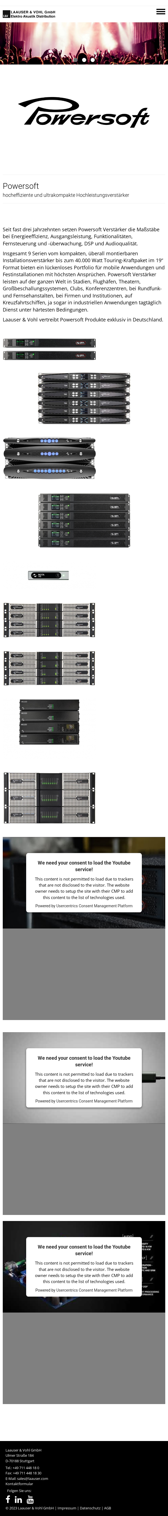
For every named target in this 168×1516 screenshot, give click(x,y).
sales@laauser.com (32, 1478)
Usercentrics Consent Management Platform (94, 906)
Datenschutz (90, 1508)
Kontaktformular (19, 1483)
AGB (107, 1508)
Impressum (67, 1508)
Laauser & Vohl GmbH (36, 1508)
